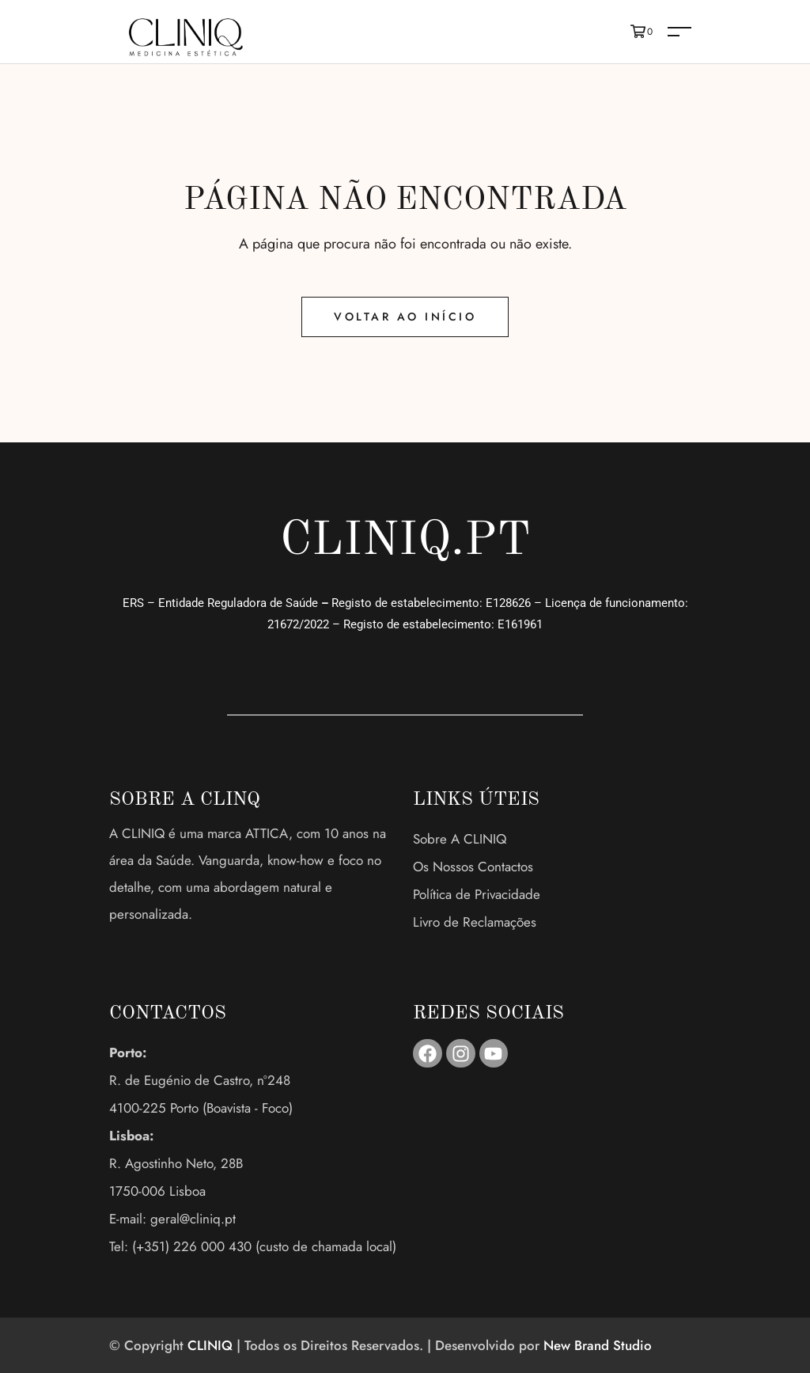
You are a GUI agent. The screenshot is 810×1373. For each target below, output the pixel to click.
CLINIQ (210, 1345)
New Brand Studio (597, 1345)
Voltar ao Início (405, 316)
